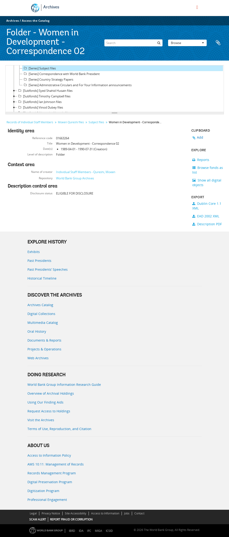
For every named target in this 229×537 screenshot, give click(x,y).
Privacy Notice (51, 513)
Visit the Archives (40, 420)
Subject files (96, 122)
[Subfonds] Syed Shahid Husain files (45, 90)
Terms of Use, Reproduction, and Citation (59, 429)
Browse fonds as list (207, 169)
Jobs (126, 513)
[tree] (115, 88)
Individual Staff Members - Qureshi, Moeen (85, 172)
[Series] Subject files (39, 68)
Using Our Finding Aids (45, 402)
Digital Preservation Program (49, 482)
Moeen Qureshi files (71, 122)
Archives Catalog (40, 305)
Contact (139, 513)
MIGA (98, 531)
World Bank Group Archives (75, 178)
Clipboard (218, 43)
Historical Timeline (41, 278)
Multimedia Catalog (42, 322)
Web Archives (38, 358)
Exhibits (33, 252)
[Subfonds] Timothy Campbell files (43, 96)
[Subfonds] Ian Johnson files (39, 102)
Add (200, 137)
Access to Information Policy (49, 455)
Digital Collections (41, 313)
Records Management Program (51, 473)
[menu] (197, 7)
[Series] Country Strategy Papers (48, 79)
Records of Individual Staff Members (30, 122)
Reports (200, 159)
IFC (89, 531)
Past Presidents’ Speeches (47, 269)
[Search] (133, 42)
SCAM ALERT (37, 519)
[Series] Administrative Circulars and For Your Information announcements (77, 85)
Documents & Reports (44, 340)
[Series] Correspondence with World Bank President (61, 74)
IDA (81, 531)
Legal (33, 513)
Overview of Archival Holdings (50, 393)
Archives (51, 7)
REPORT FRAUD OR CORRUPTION (71, 519)
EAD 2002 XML (205, 216)
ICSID (109, 531)
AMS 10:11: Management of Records (55, 464)
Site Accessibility (75, 513)
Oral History (36, 331)
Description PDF (207, 224)
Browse (187, 43)
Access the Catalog (36, 21)
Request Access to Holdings (48, 411)
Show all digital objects (206, 182)
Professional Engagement (47, 499)
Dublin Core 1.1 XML (206, 205)
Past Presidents (39, 260)
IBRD (72, 531)
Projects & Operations (44, 349)
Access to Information (105, 513)
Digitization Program (43, 491)
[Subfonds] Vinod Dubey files (40, 107)
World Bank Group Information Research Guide (64, 384)
